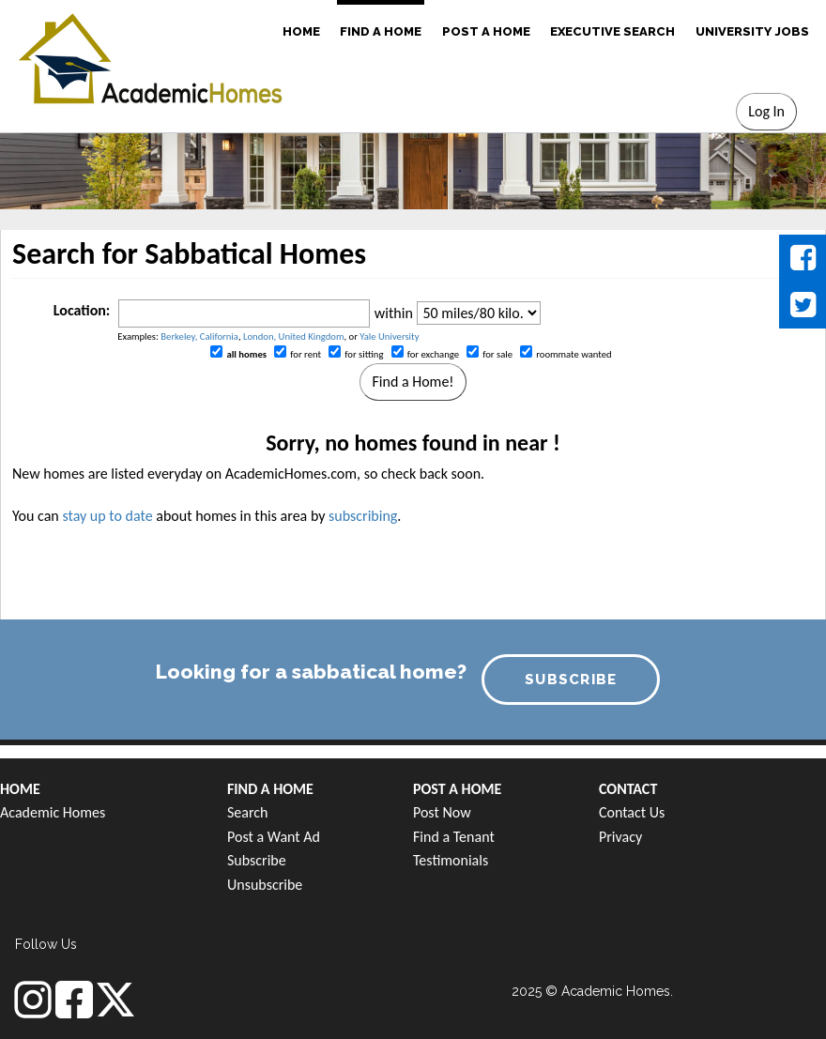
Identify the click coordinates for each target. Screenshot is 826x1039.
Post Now (442, 812)
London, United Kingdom (293, 336)
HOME (301, 31)
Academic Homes (52, 812)
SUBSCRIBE (571, 679)
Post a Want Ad (273, 837)
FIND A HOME (380, 31)
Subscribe (256, 860)
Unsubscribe (264, 885)
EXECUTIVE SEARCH (612, 31)
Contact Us (632, 812)
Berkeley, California (199, 336)
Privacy (620, 837)
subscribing (363, 516)
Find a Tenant (454, 837)
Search (247, 812)
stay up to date (107, 516)
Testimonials (450, 860)
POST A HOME (486, 31)
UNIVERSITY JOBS (752, 31)
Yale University (389, 336)
